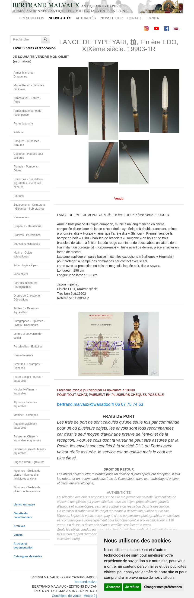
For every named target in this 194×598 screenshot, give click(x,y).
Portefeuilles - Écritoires (28, 346)
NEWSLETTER (112, 18)
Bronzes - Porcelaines (27, 235)
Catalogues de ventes (28, 556)
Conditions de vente (66, 596)
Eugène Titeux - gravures (29, 462)
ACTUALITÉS (86, 18)
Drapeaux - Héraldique (27, 226)
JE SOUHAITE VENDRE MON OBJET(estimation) (31, 59)
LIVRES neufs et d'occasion (31, 48)
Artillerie (19, 132)
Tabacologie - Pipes (26, 265)
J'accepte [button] (113, 587)
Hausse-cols (21, 217)
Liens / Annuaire (24, 504)
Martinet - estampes (26, 415)
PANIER (153, 18)
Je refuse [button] (132, 587)
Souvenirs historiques (27, 243)
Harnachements (23, 355)
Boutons (19, 196)
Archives (19, 526)
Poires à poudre (23, 123)
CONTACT (135, 18)
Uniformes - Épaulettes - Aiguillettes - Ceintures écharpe (28, 183)
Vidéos (18, 534)
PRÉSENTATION (31, 18)
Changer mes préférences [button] (163, 587)
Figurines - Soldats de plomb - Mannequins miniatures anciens (27, 474)
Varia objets (21, 274)
